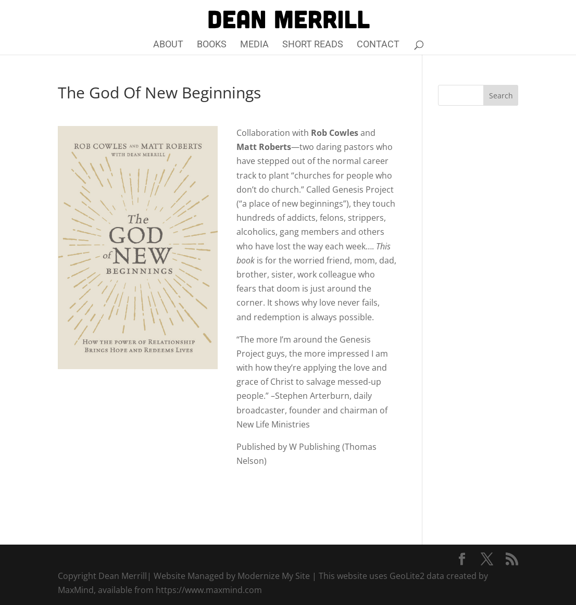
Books (212, 45)
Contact (378, 45)
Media (254, 45)
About (168, 45)
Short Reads (312, 45)
